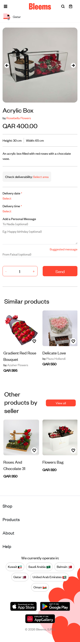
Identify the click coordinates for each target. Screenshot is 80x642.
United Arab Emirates (50, 577)
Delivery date (12, 193)
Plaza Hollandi (53, 358)
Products (11, 519)
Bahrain (64, 566)
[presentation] (6, 65)
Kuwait (15, 566)
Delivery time (12, 206)
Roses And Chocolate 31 (14, 465)
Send (60, 271)
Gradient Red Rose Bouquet (19, 356)
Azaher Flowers (15, 365)
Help (7, 546)
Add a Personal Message (19, 218)
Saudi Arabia (39, 566)
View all (61, 403)
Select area (40, 176)
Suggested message (63, 249)
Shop (7, 506)
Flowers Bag (53, 461)
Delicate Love (54, 352)
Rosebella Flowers (18, 118)
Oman (40, 587)
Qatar (19, 577)
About (8, 533)
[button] (5, 6)
